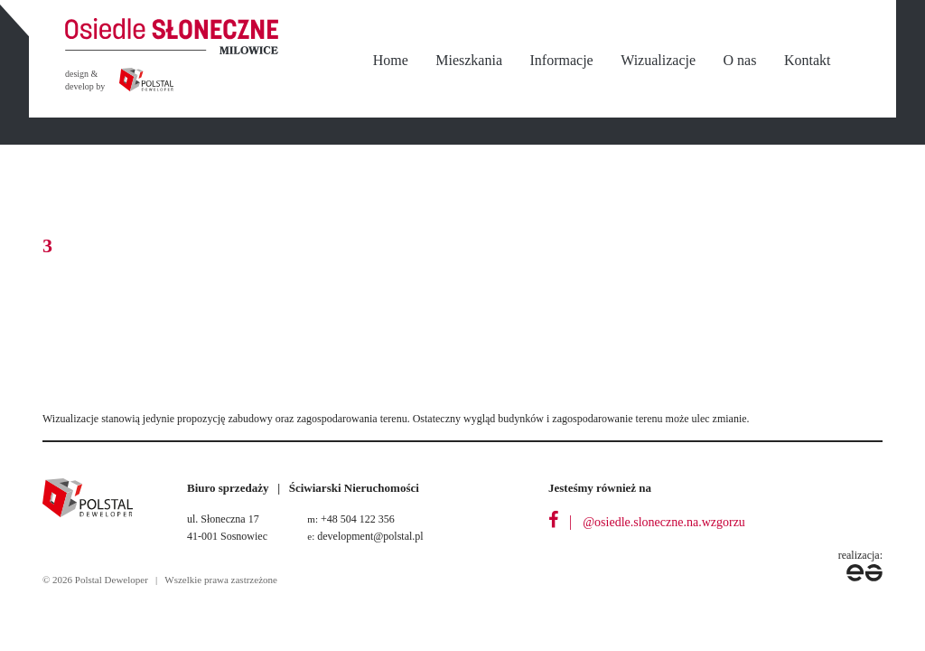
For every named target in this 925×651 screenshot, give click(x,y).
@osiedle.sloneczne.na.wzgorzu (664, 522)
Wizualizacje (658, 60)
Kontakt (807, 60)
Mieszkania (468, 60)
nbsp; (865, 61)
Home (390, 60)
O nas (740, 60)
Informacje (561, 60)
